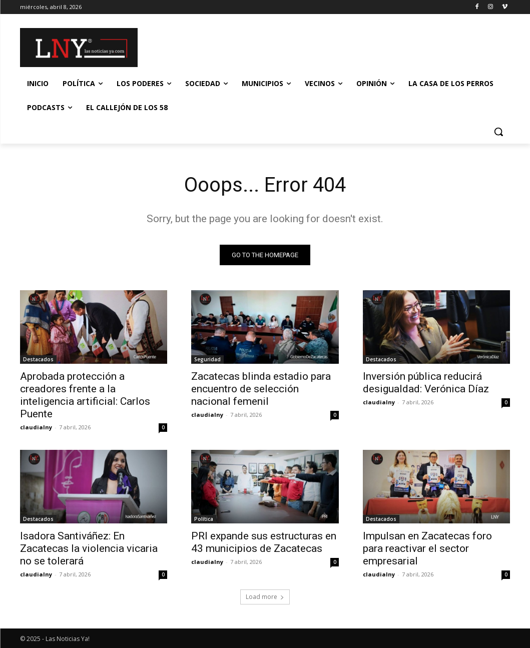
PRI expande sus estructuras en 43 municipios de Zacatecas (263, 542)
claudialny (36, 427)
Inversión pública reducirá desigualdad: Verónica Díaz (426, 383)
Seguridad (207, 359)
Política (203, 519)
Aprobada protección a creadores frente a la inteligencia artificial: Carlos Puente (85, 395)
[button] (498, 132)
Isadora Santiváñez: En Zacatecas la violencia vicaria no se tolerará (89, 548)
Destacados (38, 359)
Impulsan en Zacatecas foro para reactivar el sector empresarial (427, 548)
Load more (265, 596)
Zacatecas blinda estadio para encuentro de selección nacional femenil (261, 389)
